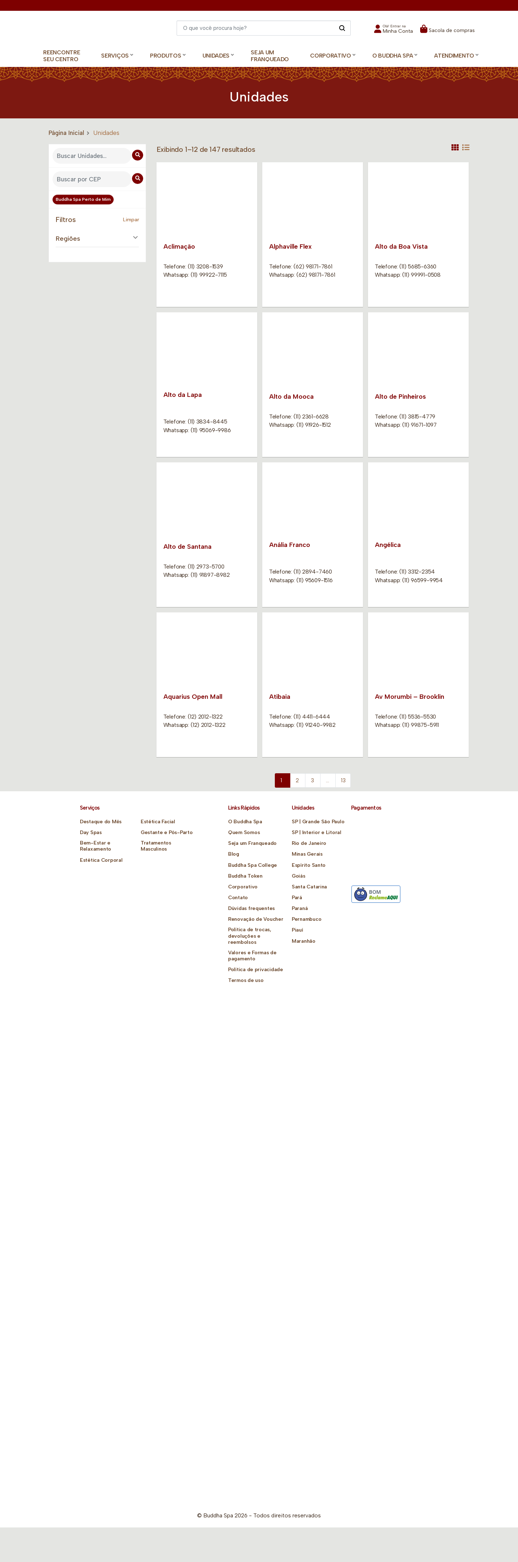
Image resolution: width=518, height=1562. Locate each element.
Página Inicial (66, 132)
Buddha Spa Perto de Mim (83, 199)
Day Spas (91, 832)
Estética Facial (158, 822)
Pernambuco (306, 919)
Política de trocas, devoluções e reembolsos (249, 936)
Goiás (298, 876)
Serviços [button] (115, 55)
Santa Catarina (309, 887)
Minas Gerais (307, 854)
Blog (233, 854)
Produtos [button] (165, 55)
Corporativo (243, 887)
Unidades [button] (216, 55)
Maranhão (303, 941)
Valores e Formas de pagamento (252, 956)
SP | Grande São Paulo (318, 822)
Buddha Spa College (252, 865)
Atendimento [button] (454, 55)
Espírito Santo (309, 865)
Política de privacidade (255, 969)
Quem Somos (244, 832)
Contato (238, 898)
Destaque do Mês (101, 822)
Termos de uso (245, 980)
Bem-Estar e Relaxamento (95, 846)
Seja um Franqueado (270, 56)
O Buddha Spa (245, 822)
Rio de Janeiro (309, 843)
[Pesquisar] (342, 28)
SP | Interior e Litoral (316, 832)
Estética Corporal (101, 860)
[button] (393, 31)
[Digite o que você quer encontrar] (264, 28)
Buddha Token (245, 876)
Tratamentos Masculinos (156, 846)
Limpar (131, 220)
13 (343, 780)
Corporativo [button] (330, 55)
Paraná (300, 908)
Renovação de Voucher (255, 919)
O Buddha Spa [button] (392, 55)
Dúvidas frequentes (251, 908)
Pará (297, 898)
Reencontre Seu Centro (61, 56)
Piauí (297, 930)
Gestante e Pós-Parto (166, 832)
